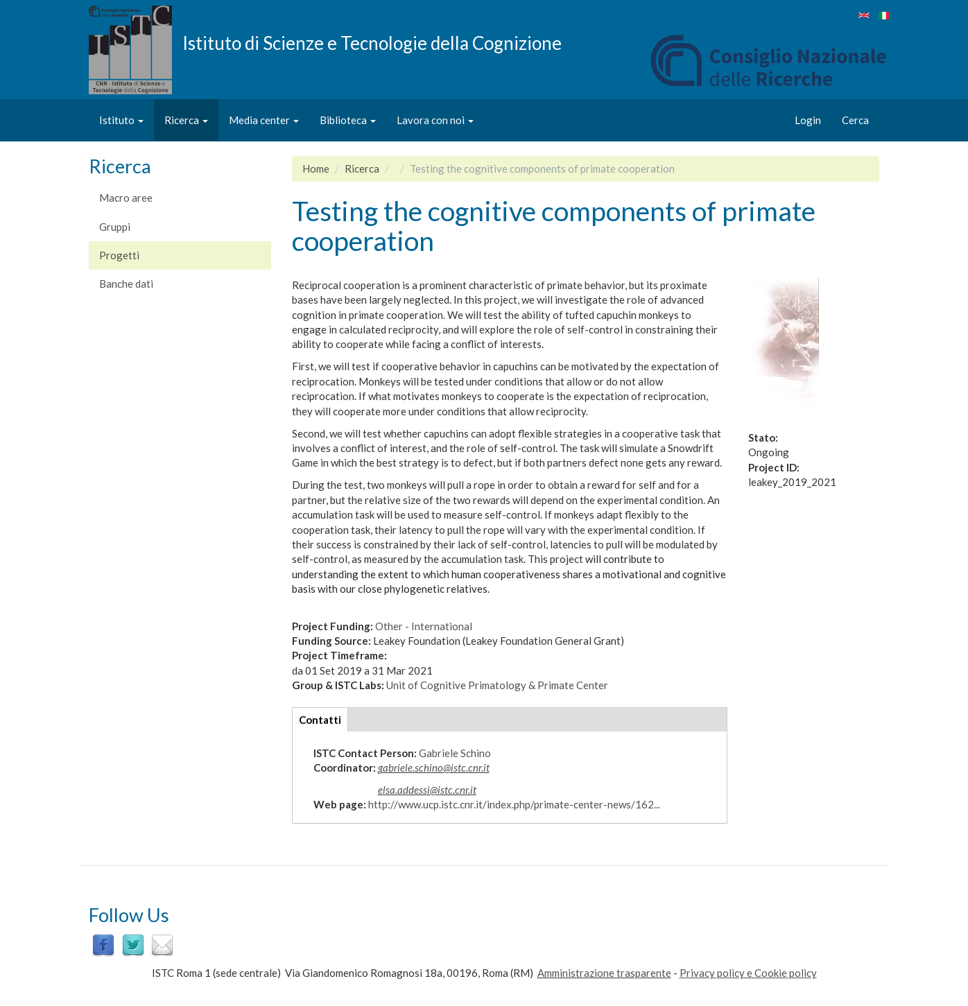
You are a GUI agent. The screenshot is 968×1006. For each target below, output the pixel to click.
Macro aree (126, 197)
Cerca (855, 120)
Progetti (119, 255)
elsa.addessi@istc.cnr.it (427, 789)
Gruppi (114, 226)
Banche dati (126, 283)
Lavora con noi (435, 120)
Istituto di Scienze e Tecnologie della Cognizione (372, 42)
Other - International (423, 626)
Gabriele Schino (455, 753)
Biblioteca (348, 120)
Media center (264, 120)
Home (315, 168)
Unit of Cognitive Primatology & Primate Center (497, 685)
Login (808, 120)
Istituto (121, 120)
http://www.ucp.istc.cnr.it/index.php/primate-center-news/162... (514, 804)
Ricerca (186, 120)
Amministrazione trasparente (604, 972)
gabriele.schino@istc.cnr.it (434, 767)
